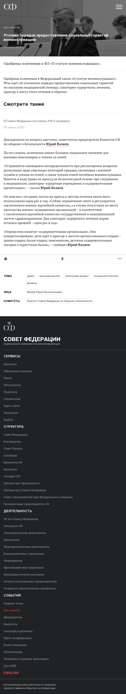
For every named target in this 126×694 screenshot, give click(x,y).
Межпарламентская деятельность (27, 546)
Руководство (12, 441)
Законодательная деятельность (25, 533)
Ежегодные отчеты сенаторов (24, 574)
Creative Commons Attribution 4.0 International (30, 688)
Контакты (10, 364)
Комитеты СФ (13, 462)
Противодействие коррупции (24, 567)
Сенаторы (10, 455)
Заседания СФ (13, 526)
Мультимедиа (13, 652)
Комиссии (10, 469)
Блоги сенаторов (15, 645)
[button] (118, 7)
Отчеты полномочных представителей (30, 581)
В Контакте (5, 258)
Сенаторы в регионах (18, 631)
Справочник (12, 399)
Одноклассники (62, 258)
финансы (32, 283)
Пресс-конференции (18, 638)
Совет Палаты (13, 448)
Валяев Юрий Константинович (44, 292)
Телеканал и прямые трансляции (26, 659)
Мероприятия (13, 560)
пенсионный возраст (77, 276)
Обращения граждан (18, 371)
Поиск (8, 378)
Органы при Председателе (22, 483)
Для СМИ (10, 666)
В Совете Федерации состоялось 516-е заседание (37, 121)
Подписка (10, 392)
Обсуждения (12, 385)
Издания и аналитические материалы (30, 588)
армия (30, 276)
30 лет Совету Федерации (21, 519)
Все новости (11, 27)
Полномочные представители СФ (26, 504)
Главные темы (13, 603)
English (8, 419)
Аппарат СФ (12, 476)
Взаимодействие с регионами (24, 553)
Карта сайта (12, 406)
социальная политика (106, 276)
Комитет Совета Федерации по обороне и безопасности (59, 301)
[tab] (63, 258)
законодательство (49, 276)
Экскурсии (11, 412)
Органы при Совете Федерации (25, 490)
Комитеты (10, 624)
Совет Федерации (16, 434)
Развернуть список (120, 258)
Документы (11, 540)
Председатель (13, 617)
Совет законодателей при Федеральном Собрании (38, 497)
